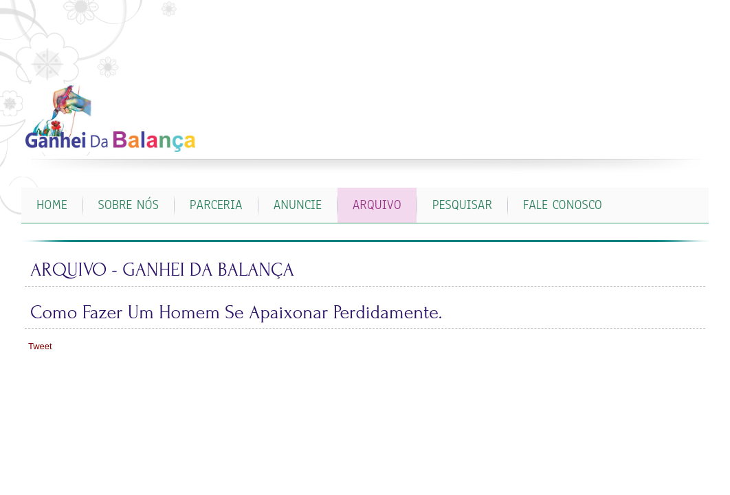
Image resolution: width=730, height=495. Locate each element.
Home (51, 205)
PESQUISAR (462, 205)
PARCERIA (216, 205)
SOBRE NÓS (128, 205)
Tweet (40, 346)
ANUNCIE (298, 205)
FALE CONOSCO (562, 205)
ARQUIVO (377, 205)
